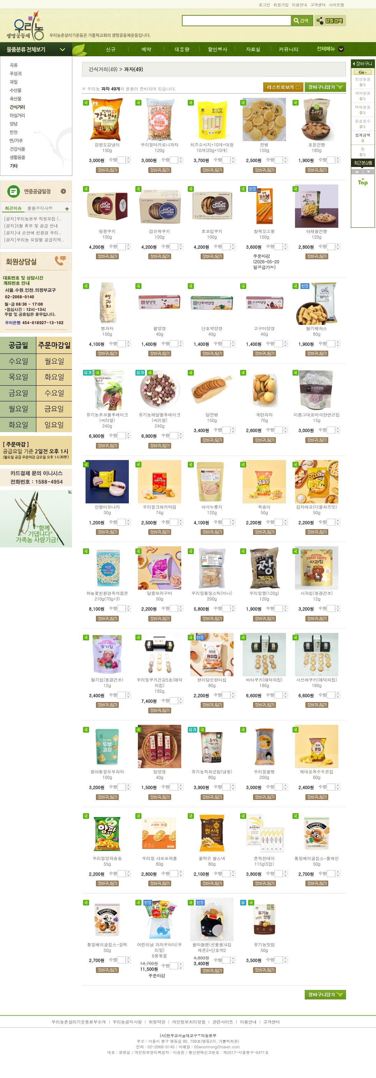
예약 (146, 49)
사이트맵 (336, 4)
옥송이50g (264, 509)
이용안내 (299, 4)
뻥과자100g (107, 331)
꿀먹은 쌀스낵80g (212, 861)
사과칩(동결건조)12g (317, 596)
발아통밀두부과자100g (107, 774)
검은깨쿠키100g (159, 234)
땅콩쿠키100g (107, 234)
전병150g (264, 147)
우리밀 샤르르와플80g (159, 861)
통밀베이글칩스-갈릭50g (107, 947)
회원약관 (157, 1022)
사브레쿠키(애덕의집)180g (316, 682)
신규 (111, 49)
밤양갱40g (159, 774)
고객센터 (318, 4)
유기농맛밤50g (264, 947)
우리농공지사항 (127, 1022)
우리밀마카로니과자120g (159, 147)
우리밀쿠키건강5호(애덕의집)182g (160, 685)
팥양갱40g (159, 331)
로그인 (264, 4)
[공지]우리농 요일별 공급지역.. (34, 239)
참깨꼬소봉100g (264, 234)
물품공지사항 (39, 208)
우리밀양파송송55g (107, 861)
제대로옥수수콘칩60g (316, 774)
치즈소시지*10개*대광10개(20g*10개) (212, 147)
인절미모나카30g (107, 509)
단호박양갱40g (211, 331)
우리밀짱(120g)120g (264, 596)
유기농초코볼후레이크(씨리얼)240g (107, 420)
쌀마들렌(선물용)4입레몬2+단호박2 (211, 947)
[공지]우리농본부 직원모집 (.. (33, 218)
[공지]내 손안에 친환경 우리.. (32, 232)
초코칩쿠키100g (211, 234)
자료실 (253, 49)
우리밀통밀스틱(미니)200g (212, 596)
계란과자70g (264, 417)
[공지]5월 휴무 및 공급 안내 (31, 225)
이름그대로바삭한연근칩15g (317, 417)
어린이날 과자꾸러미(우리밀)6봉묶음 (159, 950)
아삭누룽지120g (211, 509)
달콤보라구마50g (159, 596)
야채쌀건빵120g (316, 234)
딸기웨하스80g (316, 331)
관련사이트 (222, 1022)
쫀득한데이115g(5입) (264, 861)
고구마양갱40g (264, 331)
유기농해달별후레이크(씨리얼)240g (159, 420)
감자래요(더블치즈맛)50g (316, 509)
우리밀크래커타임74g (159, 509)
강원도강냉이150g (107, 147)
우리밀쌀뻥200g (264, 774)
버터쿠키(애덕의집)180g (264, 682)
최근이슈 (13, 208)
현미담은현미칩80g (212, 682)
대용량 (182, 49)
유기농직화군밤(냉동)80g (212, 774)
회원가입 (281, 4)
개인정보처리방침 (189, 1022)
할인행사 (217, 49)
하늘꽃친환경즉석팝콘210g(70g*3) (107, 596)
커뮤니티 (288, 49)
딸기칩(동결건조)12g (107, 682)
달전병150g (212, 417)
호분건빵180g (316, 147)
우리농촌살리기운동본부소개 (79, 1022)
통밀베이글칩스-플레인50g (316, 861)
